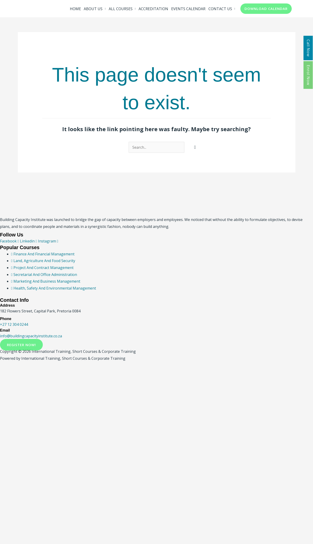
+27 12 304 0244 (14, 324)
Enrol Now (308, 75)
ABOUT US (93, 8)
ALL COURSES (121, 8)
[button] (266, 8)
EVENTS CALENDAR (188, 8)
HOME (75, 8)
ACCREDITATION (153, 8)
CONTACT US (220, 8)
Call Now (308, 48)
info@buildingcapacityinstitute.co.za (31, 335)
